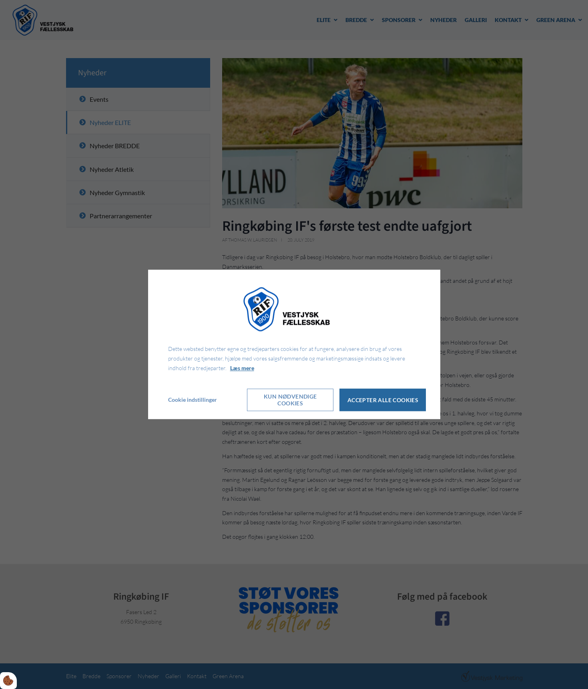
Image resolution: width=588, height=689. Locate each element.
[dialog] (294, 344)
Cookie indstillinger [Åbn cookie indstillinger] (192, 400)
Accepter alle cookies (382, 400)
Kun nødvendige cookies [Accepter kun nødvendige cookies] (290, 400)
